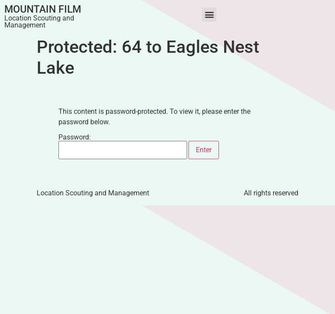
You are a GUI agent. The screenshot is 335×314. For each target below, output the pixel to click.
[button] (209, 14)
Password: (122, 146)
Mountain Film (42, 9)
